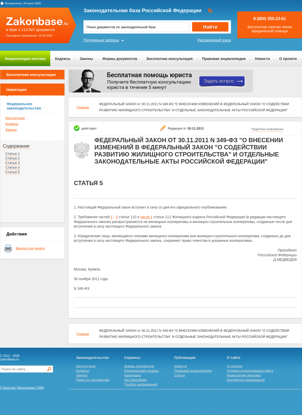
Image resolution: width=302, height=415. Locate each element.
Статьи (179, 375)
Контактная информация (246, 380)
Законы (86, 59)
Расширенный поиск (214, 40)
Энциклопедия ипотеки (25, 59)
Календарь (132, 375)
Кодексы (62, 59)
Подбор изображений (140, 384)
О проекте (288, 59)
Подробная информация (267, 129)
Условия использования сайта (250, 371)
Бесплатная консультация (170, 59)
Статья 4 (12, 167)
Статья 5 (12, 172)
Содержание (16, 146)
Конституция (15, 118)
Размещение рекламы (244, 375)
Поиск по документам (92, 380)
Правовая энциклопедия (223, 59)
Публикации (184, 358)
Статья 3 (12, 163)
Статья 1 (12, 154)
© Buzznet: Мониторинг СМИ (22, 388)
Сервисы (132, 358)
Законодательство (92, 358)
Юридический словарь (141, 371)
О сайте (234, 358)
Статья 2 (12, 158)
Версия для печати (30, 248)
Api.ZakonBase (135, 380)
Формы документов (119, 59)
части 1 (146, 217)
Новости (262, 59)
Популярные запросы (101, 40)
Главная (82, 107)
